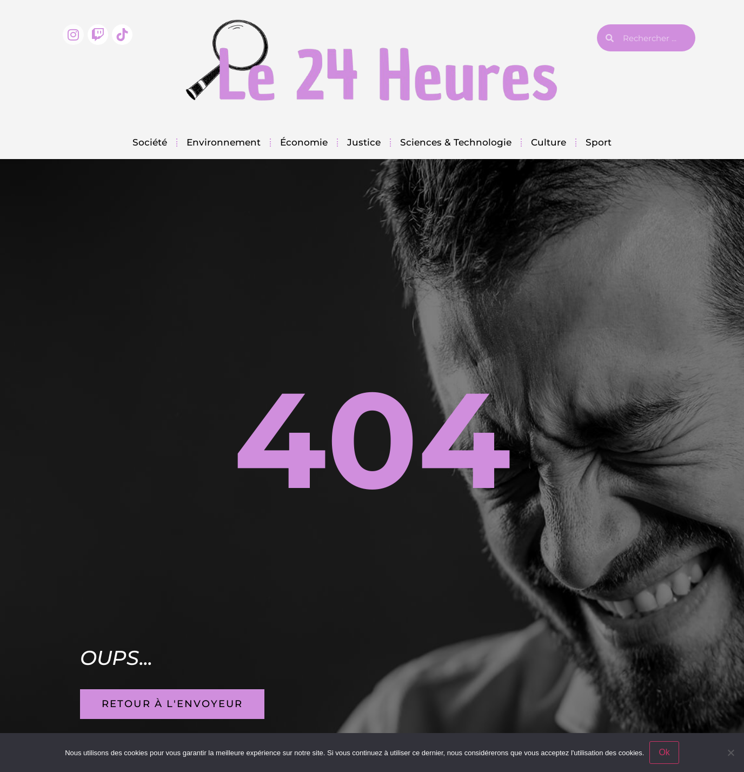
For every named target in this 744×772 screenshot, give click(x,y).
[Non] (730, 752)
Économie (304, 142)
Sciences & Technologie (455, 142)
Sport (599, 142)
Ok (664, 752)
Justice (364, 142)
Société (149, 142)
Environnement (224, 142)
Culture (548, 142)
